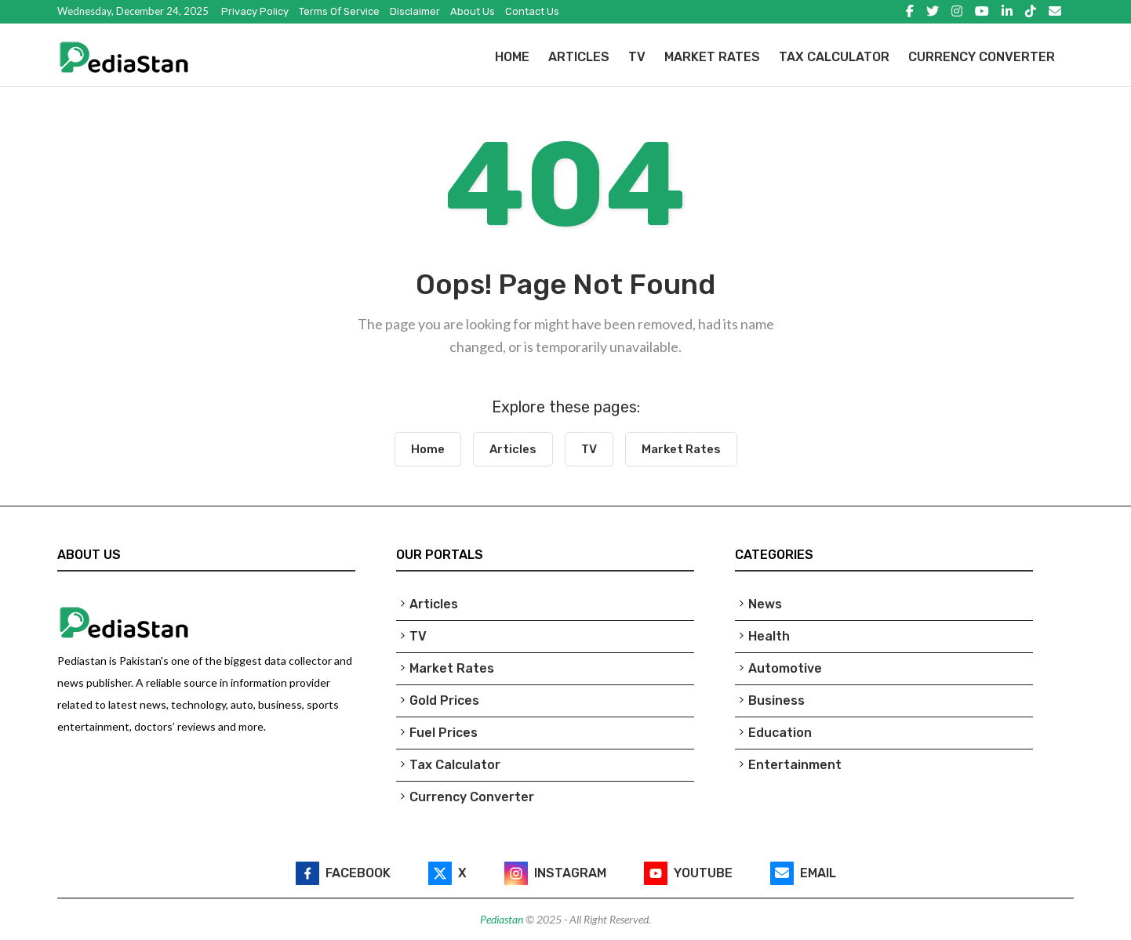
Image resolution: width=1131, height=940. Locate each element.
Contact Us (532, 11)
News (765, 604)
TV (637, 56)
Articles (578, 56)
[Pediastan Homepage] (226, 57)
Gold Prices (444, 700)
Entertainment (795, 764)
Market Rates (712, 56)
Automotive (785, 668)
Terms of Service (339, 11)
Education (780, 732)
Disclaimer (415, 11)
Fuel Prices (443, 732)
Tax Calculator (834, 56)
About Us (472, 11)
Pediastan (502, 919)
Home (512, 56)
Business (776, 700)
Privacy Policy (255, 11)
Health (769, 636)
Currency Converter (981, 56)
